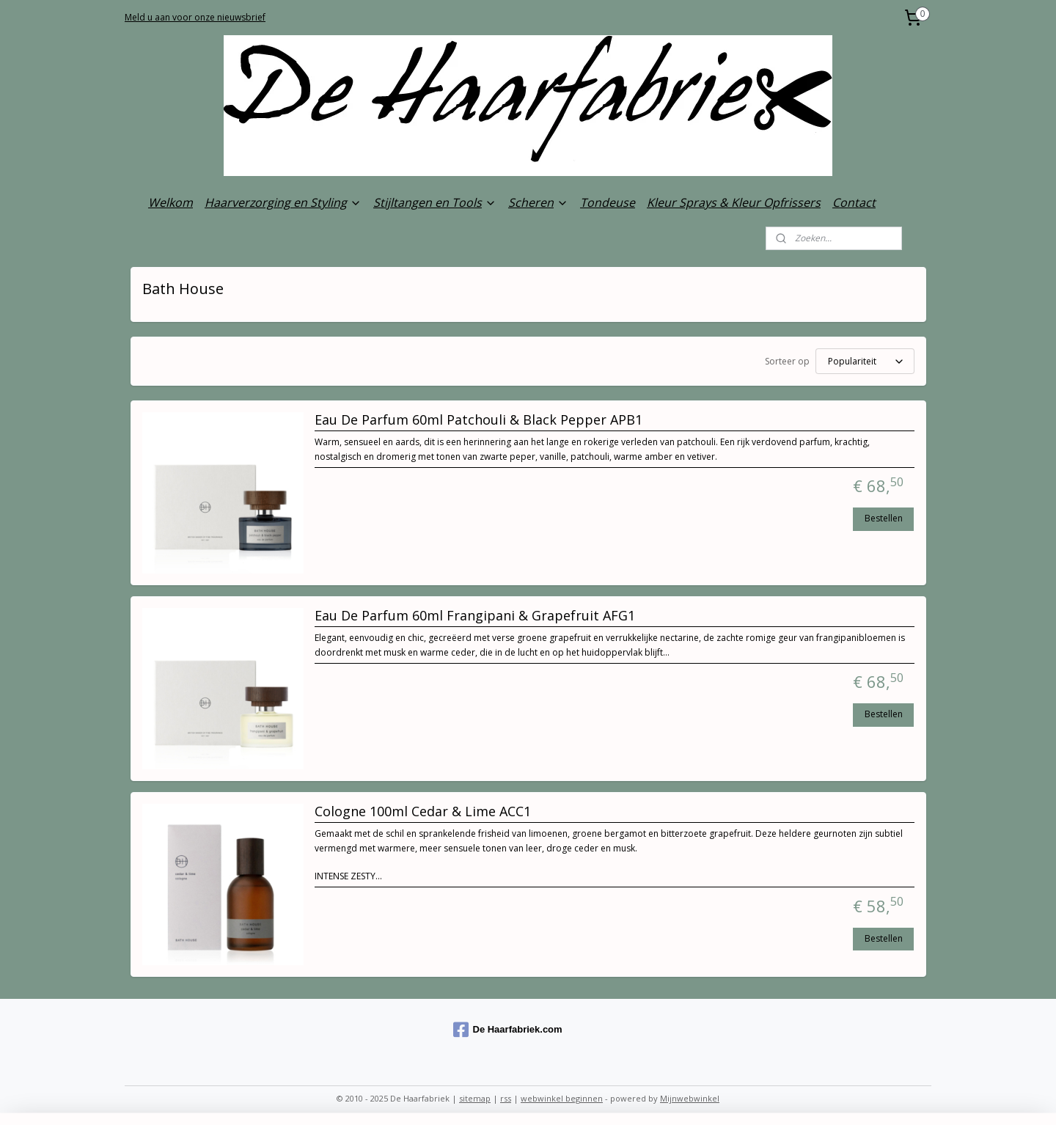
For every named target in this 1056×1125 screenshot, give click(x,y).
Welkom (170, 202)
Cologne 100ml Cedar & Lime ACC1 (423, 812)
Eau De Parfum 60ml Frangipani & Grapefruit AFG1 (475, 616)
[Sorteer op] (865, 361)
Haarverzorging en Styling (283, 202)
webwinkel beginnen (562, 1098)
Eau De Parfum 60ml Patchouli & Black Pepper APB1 (478, 420)
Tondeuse (607, 202)
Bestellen (884, 518)
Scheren (538, 202)
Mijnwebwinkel (689, 1098)
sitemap (475, 1098)
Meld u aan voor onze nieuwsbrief (195, 17)
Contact (854, 202)
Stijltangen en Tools (434, 202)
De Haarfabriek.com (507, 1029)
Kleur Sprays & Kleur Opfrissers (734, 202)
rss (505, 1098)
